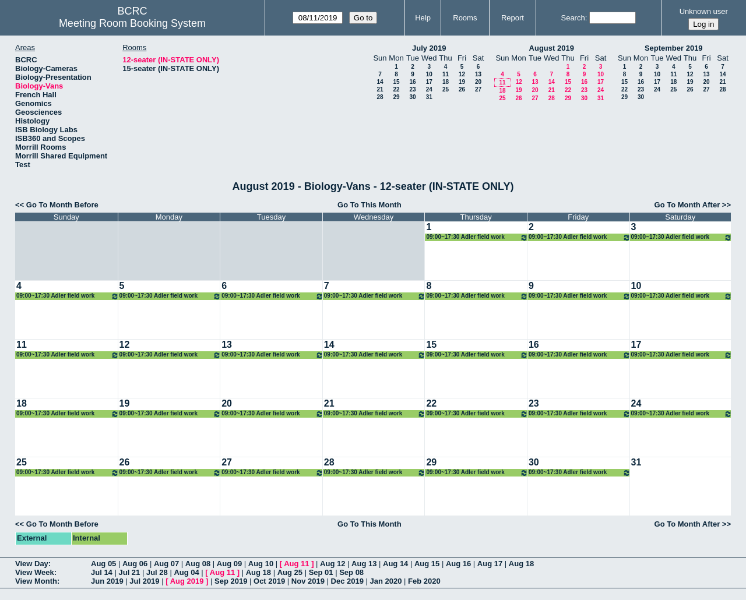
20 (478, 82)
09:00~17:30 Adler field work (477, 237)
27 (478, 89)
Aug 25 (289, 572)
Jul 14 (101, 572)
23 (412, 89)
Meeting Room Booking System (132, 23)
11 (445, 74)
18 (445, 82)
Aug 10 (260, 563)
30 (412, 97)
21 (379, 89)
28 (379, 97)
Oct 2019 (269, 581)
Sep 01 (321, 572)
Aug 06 (134, 563)
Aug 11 (296, 563)
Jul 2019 (144, 581)
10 (429, 74)
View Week (34, 572)
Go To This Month (369, 204)
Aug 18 (521, 563)
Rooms (465, 17)
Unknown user (704, 11)
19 (462, 82)
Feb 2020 (424, 581)
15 (396, 82)
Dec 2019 (347, 581)
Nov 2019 (308, 581)
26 (462, 89)
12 (462, 74)
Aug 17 (489, 563)
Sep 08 (351, 572)
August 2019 (551, 48)
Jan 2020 (386, 581)
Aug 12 (332, 563)
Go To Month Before (62, 204)
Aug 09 (229, 563)
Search (573, 17)
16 (412, 82)
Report (512, 17)
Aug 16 (458, 563)
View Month (36, 581)
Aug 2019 (187, 581)
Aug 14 (395, 563)
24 (429, 89)
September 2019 (674, 48)
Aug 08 (197, 563)
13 (478, 74)
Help (423, 17)
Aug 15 (426, 563)
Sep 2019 (230, 581)
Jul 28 (157, 572)
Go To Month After (687, 204)
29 (396, 97)
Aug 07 (166, 563)
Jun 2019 (107, 581)
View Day (31, 563)
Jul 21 (129, 572)
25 (445, 89)
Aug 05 (103, 563)
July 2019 (429, 48)
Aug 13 (363, 563)
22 (396, 89)
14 (379, 82)
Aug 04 (186, 572)
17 (429, 82)
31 (429, 97)
